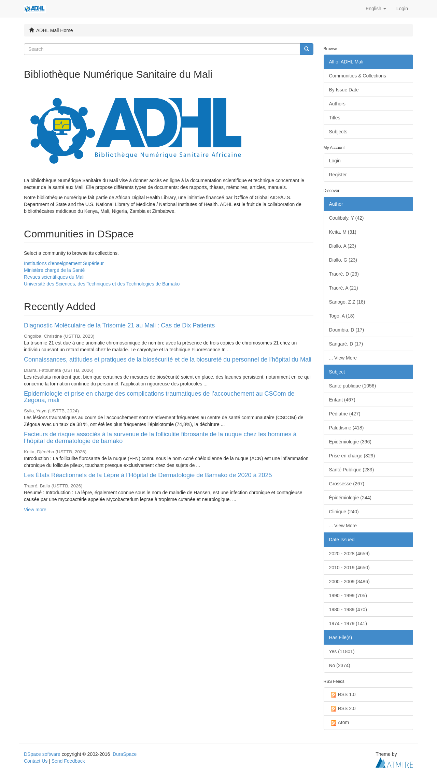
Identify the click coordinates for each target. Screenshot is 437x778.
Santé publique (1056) (352, 385)
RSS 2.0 (342, 709)
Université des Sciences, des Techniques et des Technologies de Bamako (102, 284)
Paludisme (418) (346, 427)
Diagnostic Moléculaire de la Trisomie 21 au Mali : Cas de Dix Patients (119, 325)
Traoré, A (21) (343, 288)
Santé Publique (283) (351, 469)
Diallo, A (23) (342, 246)
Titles (334, 117)
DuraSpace (125, 754)
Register (338, 174)
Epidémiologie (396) (350, 441)
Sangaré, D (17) (346, 344)
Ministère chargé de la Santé (54, 270)
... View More (343, 358)
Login (335, 160)
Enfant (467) (342, 399)
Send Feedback (68, 761)
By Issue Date (344, 89)
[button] (376, 8)
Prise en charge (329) (352, 455)
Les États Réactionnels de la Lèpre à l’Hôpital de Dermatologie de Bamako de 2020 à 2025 (148, 475)
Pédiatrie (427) (345, 413)
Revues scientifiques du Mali (54, 277)
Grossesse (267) (346, 483)
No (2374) (339, 665)
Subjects (338, 131)
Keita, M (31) (342, 232)
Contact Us (35, 761)
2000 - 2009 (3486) (349, 581)
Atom (339, 723)
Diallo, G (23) (343, 260)
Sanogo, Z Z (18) (347, 302)
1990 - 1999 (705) (348, 595)
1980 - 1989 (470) (348, 609)
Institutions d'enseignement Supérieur (64, 263)
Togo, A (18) (342, 316)
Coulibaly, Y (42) (346, 218)
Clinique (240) (344, 511)
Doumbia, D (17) (346, 330)
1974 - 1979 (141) (348, 623)
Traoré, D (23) (344, 274)
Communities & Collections (357, 75)
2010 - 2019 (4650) (349, 567)
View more (35, 509)
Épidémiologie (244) (350, 497)
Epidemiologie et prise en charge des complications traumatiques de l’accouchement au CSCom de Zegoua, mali (159, 397)
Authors (337, 103)
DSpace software (42, 754)
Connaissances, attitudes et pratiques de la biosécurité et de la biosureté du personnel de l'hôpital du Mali (167, 359)
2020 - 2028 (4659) (349, 553)
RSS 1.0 (342, 695)
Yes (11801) (342, 651)
